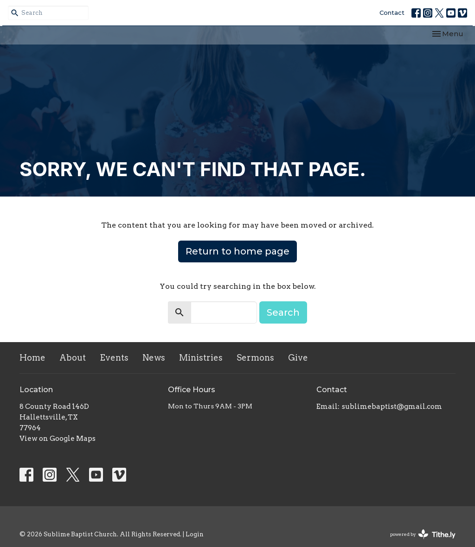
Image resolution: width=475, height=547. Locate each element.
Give (298, 358)
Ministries (201, 358)
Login (195, 534)
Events (114, 358)
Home (32, 358)
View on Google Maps (57, 438)
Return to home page (237, 251)
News (153, 358)
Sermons (255, 358)
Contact (391, 12)
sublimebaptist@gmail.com (392, 406)
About (72, 358)
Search (283, 312)
